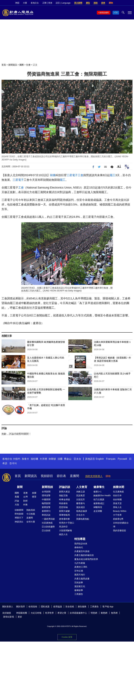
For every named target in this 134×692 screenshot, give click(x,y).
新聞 (20, 487)
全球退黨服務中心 (78, 613)
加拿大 (25, 459)
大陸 (17, 504)
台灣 (25, 496)
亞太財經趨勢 (48, 526)
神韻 (17, 3)
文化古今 (80, 515)
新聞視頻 (47, 487)
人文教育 (81, 487)
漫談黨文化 (79, 586)
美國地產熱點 (82, 519)
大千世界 (117, 515)
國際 (21, 65)
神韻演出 (19, 521)
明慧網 (94, 613)
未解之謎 (80, 491)
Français (110, 459)
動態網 (104, 613)
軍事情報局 (64, 515)
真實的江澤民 (80, 567)
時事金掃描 (64, 499)
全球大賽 (30, 521)
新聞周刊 (46, 511)
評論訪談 (64, 487)
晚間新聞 (46, 503)
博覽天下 (19, 517)
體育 (34, 496)
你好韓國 (117, 499)
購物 (111, 3)
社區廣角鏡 (47, 523)
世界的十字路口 (66, 523)
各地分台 (35, 3)
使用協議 (57, 606)
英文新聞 (78, 3)
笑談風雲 (80, 495)
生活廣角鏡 (118, 491)
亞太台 (77, 459)
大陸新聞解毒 (65, 530)
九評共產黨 (79, 563)
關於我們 (20, 606)
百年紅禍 (78, 571)
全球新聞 (46, 491)
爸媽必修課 (81, 511)
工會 (80, 175)
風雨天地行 (79, 574)
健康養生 (99, 487)
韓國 (53, 175)
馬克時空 (63, 526)
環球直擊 (46, 495)
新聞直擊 (46, 507)
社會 (28, 65)
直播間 (74, 476)
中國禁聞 (46, 499)
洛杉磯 (34, 459)
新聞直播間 (104, 13)
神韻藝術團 (21, 613)
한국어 (13, 463)
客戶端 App (107, 606)
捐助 (96, 3)
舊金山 (67, 459)
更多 (20, 616)
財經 (25, 500)
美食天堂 (117, 503)
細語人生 (63, 534)
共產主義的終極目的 (84, 555)
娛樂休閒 (118, 487)
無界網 (114, 613)
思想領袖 (63, 507)
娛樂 (34, 493)
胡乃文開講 (98, 499)
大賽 (25, 3)
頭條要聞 (19, 510)
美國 (17, 496)
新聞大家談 (64, 491)
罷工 (112, 175)
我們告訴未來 (80, 543)
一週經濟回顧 (48, 519)
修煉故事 (78, 590)
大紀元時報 (36, 613)
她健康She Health (102, 495)
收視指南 (33, 606)
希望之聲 (62, 613)
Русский (122, 459)
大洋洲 (43, 459)
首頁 (4, 65)
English (100, 459)
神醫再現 (97, 507)
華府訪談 (46, 515)
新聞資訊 (12, 65)
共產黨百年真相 (81, 551)
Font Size (119, 166)
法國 (60, 459)
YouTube (130, 2)
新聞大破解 (64, 511)
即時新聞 (19, 514)
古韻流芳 (80, 499)
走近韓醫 (97, 511)
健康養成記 (98, 503)
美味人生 (117, 507)
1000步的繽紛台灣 (121, 525)
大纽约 (16, 459)
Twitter (124, 2)
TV (116, 13)
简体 (50, 3)
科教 (25, 504)
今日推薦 (30, 514)
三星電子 (72, 175)
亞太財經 (46, 530)
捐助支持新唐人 (94, 476)
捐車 (103, 3)
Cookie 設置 (67, 636)
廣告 (88, 3)
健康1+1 (97, 491)
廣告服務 (82, 606)
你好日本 (117, 495)
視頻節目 (47, 476)
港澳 (25, 493)
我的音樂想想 (119, 530)
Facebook (119, 2)
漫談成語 (80, 507)
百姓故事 (78, 582)
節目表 (61, 476)
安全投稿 (69, 606)
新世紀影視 (8, 616)
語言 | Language (63, 3)
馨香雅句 (80, 503)
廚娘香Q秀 (118, 519)
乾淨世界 (49, 613)
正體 (44, 3)
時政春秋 (63, 503)
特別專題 (79, 539)
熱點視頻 (30, 510)
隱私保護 (45, 606)
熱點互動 (63, 495)
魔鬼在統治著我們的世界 (86, 559)
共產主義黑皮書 (81, 578)
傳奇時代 (78, 547)
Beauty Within (119, 511)
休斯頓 (52, 459)
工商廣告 (78, 594)
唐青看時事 (64, 519)
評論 (17, 500)
